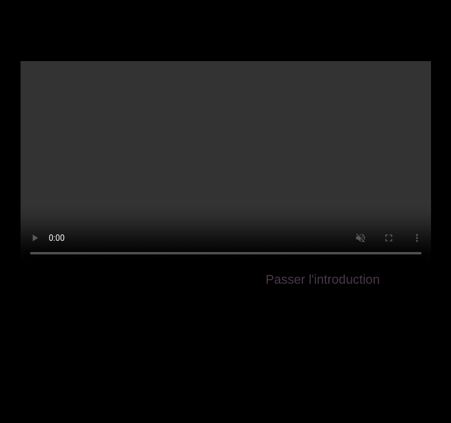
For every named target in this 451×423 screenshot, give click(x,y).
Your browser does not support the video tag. (226, 163)
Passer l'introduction (322, 279)
